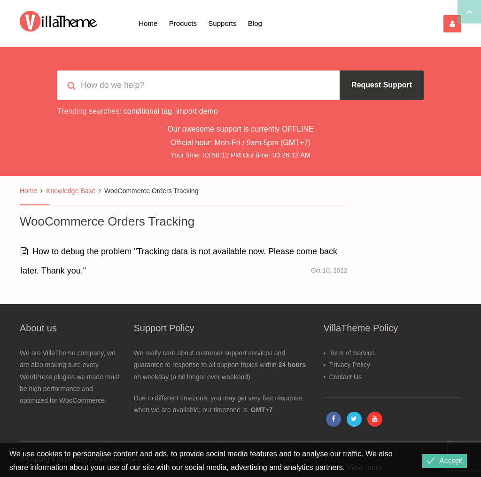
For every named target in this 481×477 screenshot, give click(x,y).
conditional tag (148, 111)
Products (183, 23)
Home (148, 23)
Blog (255, 23)
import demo (197, 111)
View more (364, 467)
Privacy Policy (349, 364)
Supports (222, 23)
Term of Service (352, 353)
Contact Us (345, 377)
